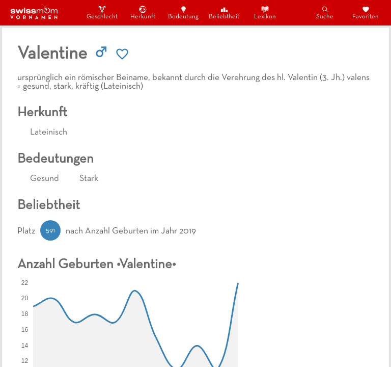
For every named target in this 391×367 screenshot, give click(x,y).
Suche (324, 12)
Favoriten (365, 12)
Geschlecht (102, 12)
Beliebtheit (224, 12)
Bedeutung (183, 12)
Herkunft (142, 12)
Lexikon (265, 12)
